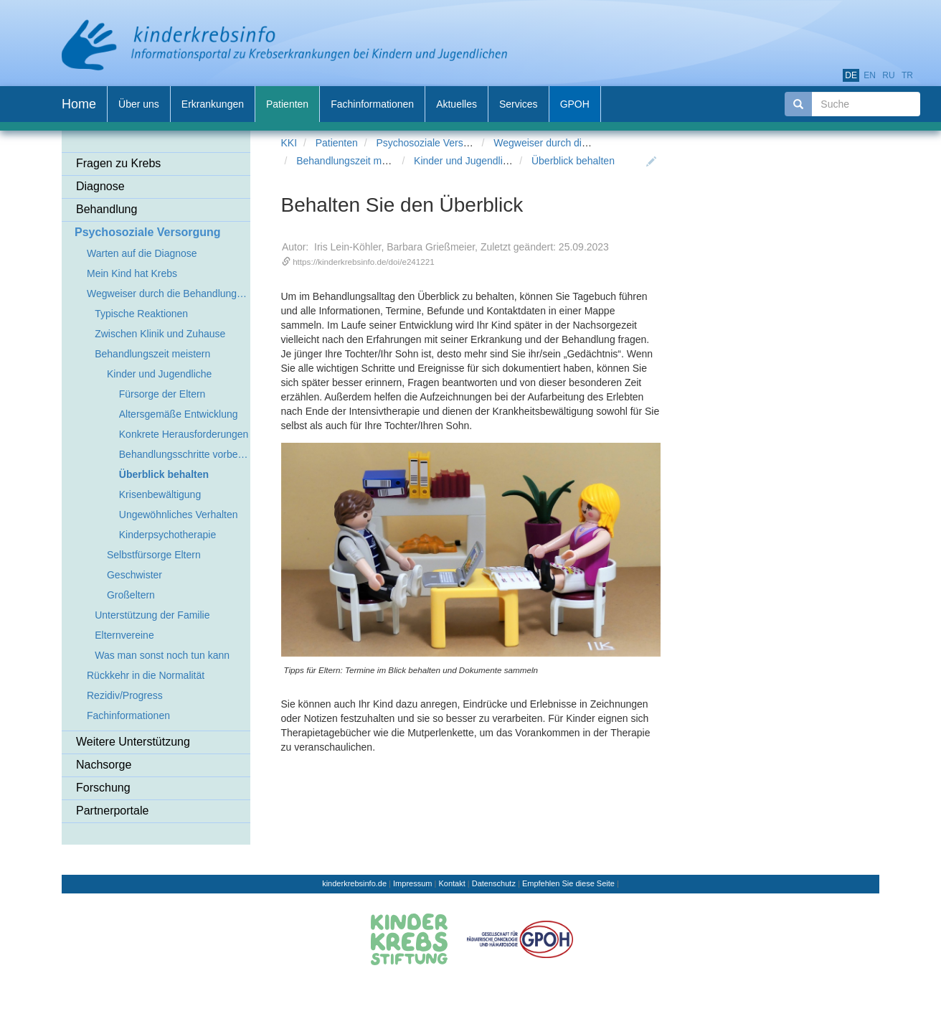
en (870, 75)
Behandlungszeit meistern (354, 160)
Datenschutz (494, 883)
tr (907, 75)
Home (79, 104)
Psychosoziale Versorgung (435, 143)
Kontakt (451, 883)
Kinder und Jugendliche (466, 160)
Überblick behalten (573, 160)
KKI (289, 143)
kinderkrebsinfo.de (354, 883)
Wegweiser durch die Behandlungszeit (578, 143)
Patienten (337, 143)
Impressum (412, 883)
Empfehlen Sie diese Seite (568, 883)
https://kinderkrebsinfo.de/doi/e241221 (364, 261)
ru (888, 75)
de (851, 75)
